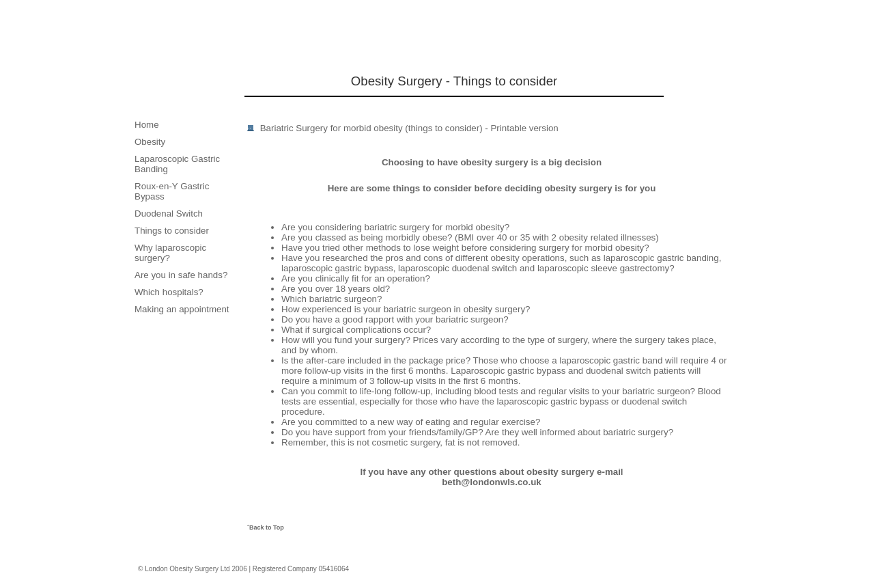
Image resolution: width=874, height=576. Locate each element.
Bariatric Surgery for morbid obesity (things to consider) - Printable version (409, 128)
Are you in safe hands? (181, 275)
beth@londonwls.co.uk (491, 482)
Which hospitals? (169, 292)
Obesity (150, 142)
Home (147, 125)
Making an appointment (182, 309)
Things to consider (172, 230)
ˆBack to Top (265, 527)
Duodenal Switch (169, 213)
